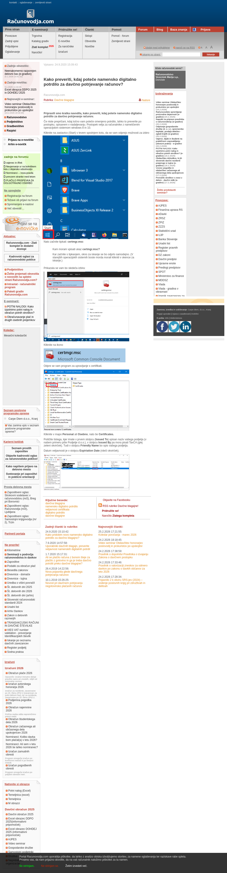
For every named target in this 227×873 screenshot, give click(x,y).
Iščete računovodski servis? (168, 68)
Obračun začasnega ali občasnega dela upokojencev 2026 (20, 729)
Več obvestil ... (14, 208)
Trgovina (37, 35)
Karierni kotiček (13, 441)
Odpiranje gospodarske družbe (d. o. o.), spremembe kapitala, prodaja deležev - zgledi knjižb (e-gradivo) (170, 130)
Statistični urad (166, 230)
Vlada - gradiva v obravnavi (167, 290)
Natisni (146, 100)
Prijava (202, 29)
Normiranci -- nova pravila (19, 173)
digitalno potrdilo (55, 512)
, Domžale (167, 77)
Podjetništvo (13, 121)
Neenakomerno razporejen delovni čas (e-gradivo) (20, 72)
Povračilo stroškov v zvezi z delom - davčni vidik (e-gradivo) (169, 180)
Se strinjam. (26, 865)
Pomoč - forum (120, 35)
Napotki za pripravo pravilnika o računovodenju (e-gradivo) (170, 120)
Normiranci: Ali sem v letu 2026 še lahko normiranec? (22, 746)
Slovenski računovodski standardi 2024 (20, 601)
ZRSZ (160, 218)
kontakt (13, 2)
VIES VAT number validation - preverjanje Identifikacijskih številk (18, 633)
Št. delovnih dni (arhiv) (19, 595)
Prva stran (12, 29)
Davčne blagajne (64, 100)
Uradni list (12, 606)
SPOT (161, 271)
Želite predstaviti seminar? (166, 191)
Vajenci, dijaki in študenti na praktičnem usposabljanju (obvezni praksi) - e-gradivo (169, 141)
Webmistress (176, 318)
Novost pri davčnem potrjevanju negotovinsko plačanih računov (64, 584)
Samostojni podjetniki (19, 852)
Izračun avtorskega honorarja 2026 (18, 685)
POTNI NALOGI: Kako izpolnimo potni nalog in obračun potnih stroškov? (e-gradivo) (169, 152)
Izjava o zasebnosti (181, 314)
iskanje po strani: (150, 54)
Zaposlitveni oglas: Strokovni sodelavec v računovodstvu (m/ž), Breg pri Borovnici (20, 497)
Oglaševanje (12, 51)
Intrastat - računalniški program (20, 286)
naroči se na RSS (184, 47)
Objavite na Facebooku (116, 500)
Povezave (11, 35)
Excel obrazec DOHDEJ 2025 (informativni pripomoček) (21, 832)
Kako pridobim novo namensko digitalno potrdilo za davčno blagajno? (69, 536)
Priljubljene (11, 46)
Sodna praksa (14, 651)
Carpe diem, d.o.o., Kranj (199, 310)
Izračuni (63, 51)
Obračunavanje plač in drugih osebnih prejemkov (20, 318)
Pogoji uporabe (164, 314)
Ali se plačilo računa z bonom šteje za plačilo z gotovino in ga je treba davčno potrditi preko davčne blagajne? (68, 560)
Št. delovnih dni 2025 (18, 587)
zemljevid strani (43, 2)
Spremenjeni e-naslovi (19, 204)
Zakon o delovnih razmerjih (16, 617)
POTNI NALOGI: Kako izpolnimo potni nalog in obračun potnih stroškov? (19, 309)
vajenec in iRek (14, 162)
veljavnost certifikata (57, 509)
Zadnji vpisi (11, 41)
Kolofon (195, 314)
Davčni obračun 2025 (19, 814)
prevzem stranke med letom (20, 176)
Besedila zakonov (16, 570)
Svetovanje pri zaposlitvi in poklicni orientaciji (21, 475)
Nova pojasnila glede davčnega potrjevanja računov (63, 573)
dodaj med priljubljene (157, 47)
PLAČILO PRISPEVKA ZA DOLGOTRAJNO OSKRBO (19, 181)
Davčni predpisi (166, 259)
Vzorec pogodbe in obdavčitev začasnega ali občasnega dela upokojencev (170, 170)
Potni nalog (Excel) (18, 790)
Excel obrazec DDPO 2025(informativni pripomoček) (19, 821)
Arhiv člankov (14, 611)
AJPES (11, 839)
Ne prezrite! (12, 545)
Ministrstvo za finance (170, 276)
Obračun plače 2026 (19, 673)
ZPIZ (160, 222)
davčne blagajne (55, 515)
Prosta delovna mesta (17, 487)
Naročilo (118, 515)
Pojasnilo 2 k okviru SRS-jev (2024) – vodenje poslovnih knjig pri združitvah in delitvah (121, 583)
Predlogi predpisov (168, 267)
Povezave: (161, 200)
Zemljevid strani (121, 41)
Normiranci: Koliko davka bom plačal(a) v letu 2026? (21, 738)
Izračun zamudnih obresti (17, 753)
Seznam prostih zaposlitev (21, 450)
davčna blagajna (55, 503)
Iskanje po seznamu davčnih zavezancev (18, 642)
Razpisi (10, 130)
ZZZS (160, 226)
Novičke (89, 46)
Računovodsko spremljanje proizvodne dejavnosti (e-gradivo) (169, 114)
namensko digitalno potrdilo (61, 506)
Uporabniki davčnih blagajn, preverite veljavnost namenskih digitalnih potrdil (67, 548)
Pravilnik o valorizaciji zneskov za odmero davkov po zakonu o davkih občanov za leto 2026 (122, 568)
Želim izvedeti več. (76, 865)
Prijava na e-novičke (20, 139)
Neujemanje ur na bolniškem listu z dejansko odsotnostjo (20, 167)
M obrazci (13, 803)
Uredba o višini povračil (20, 582)
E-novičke (64, 41)
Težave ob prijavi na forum (21, 200)
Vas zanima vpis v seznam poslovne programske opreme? (22, 428)
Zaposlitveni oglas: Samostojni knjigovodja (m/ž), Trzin (20, 519)
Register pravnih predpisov (167, 249)
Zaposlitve (12, 561)
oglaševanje (26, 2)
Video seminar (15, 843)
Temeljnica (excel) (17, 794)
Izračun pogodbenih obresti (19, 767)
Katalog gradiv (40, 41)
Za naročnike (66, 46)
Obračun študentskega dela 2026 (20, 721)
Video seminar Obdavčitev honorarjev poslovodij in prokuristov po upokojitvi (20, 107)
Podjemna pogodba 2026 (18, 702)
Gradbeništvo (14, 126)
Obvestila (90, 41)
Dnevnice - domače (17, 574)
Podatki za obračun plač (20, 566)
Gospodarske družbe (19, 847)
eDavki (161, 214)
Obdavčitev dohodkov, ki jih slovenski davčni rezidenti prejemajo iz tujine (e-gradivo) (169, 162)
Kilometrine (12, 550)
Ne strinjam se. (50, 865)
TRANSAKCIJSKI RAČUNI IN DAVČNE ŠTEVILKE (22, 624)
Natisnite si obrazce (17, 784)
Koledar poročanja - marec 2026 (117, 534)
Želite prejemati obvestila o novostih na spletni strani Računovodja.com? (22, 277)
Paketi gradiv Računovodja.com (16, 293)
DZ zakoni (163, 255)
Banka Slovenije (166, 239)
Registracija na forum (18, 195)
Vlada (160, 284)
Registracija (65, 35)
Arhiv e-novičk (17, 144)
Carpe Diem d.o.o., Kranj (21, 418)
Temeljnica (13, 799)
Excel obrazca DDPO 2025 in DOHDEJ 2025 (20, 91)
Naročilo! (37, 52)
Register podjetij (15, 647)
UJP (159, 235)
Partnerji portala (15, 533)
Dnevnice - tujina (16, 578)
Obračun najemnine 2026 (18, 709)
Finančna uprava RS (169, 209)
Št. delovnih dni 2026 (18, 591)
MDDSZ (162, 280)
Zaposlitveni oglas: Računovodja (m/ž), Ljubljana (17, 509)
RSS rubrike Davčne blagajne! (120, 506)
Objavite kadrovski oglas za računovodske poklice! (21, 457)
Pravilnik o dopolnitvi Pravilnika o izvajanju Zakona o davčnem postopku (123, 556)
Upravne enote (166, 263)
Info (166, 318)
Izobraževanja (164, 93)
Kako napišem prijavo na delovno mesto (21, 468)
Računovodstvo (15, 117)
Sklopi (88, 35)
